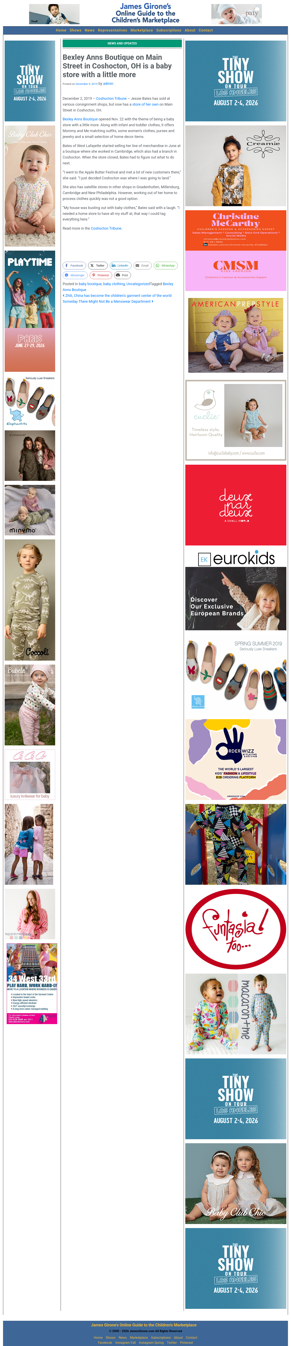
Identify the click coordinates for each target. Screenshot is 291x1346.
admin (108, 83)
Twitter (172, 1343)
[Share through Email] (143, 265)
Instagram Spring (151, 1343)
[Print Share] (122, 275)
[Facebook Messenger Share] (75, 275)
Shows (76, 30)
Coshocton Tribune (111, 98)
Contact (206, 30)
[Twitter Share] (98, 265)
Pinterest (186, 1343)
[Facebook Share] (74, 265)
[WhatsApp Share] (166, 265)
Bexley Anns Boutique (80, 119)
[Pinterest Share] (101, 275)
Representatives (113, 30)
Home (61, 30)
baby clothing (114, 284)
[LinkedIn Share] (121, 265)
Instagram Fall (125, 1343)
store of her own (145, 104)
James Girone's (105, 1325)
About (190, 30)
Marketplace (142, 30)
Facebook (105, 1343)
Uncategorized (138, 284)
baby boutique (90, 284)
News (90, 30)
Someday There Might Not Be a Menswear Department (108, 301)
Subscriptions (168, 30)
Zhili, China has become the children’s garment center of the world (117, 295)
